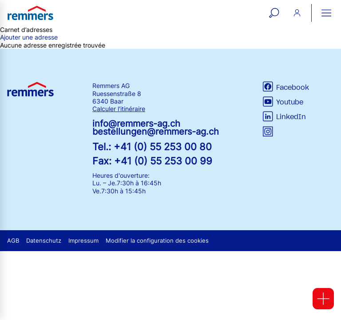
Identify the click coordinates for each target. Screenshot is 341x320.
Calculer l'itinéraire (118, 108)
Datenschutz (43, 240)
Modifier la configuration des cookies (157, 240)
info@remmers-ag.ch (136, 123)
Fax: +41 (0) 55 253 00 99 (152, 161)
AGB (13, 240)
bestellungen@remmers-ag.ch (155, 131)
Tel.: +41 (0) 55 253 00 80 (152, 146)
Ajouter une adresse (29, 37)
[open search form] (274, 13)
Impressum (83, 240)
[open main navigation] (326, 13)
